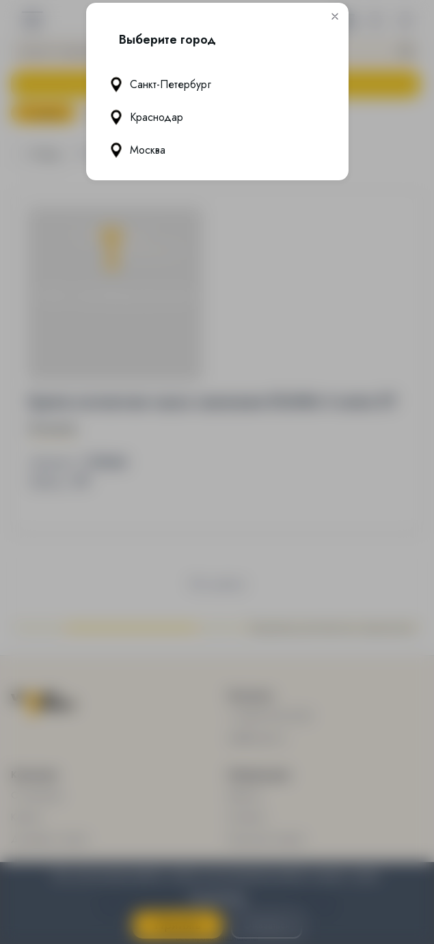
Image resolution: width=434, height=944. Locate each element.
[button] (335, 17)
